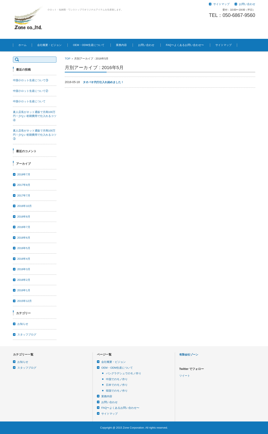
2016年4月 (23, 258)
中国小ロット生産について (29, 101)
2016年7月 (23, 227)
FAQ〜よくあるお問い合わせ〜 (185, 45)
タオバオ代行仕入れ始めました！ (103, 82)
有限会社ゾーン (188, 354)
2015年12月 (24, 300)
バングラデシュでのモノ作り (123, 373)
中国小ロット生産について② (30, 90)
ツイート (184, 400)
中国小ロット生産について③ (30, 80)
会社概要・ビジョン (49, 45)
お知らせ (22, 323)
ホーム (22, 45)
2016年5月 (23, 248)
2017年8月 (23, 184)
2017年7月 (23, 195)
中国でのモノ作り (117, 379)
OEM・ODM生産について (88, 45)
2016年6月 (23, 237)
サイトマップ (223, 45)
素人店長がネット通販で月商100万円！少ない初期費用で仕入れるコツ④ (34, 116)
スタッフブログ (26, 334)
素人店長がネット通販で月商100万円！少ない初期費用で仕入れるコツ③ (34, 134)
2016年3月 (23, 269)
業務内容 (121, 45)
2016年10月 (24, 206)
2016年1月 (23, 290)
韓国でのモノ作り (117, 390)
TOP (67, 58)
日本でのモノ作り (117, 384)
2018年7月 (23, 174)
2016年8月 (23, 216)
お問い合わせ (146, 45)
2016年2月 (23, 279)
